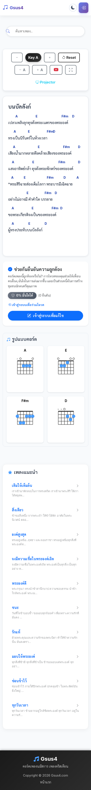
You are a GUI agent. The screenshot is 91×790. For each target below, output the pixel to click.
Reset (69, 57)
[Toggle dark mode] (73, 8)
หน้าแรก (45, 782)
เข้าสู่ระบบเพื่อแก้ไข (45, 315)
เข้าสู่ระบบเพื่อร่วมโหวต (26, 305)
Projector (46, 82)
